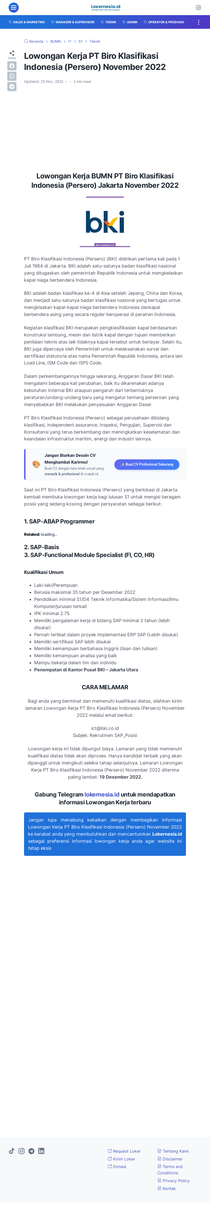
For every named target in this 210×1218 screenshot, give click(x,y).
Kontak (166, 1188)
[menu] (14, 8)
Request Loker (124, 1151)
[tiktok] (12, 1151)
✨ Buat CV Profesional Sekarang (146, 464)
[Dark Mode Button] (198, 8)
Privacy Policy (173, 1180)
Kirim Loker (121, 1158)
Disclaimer (170, 1158)
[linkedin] (41, 1151)
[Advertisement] (105, 126)
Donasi (117, 1166)
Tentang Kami (173, 1151)
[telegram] (11, 86)
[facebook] (11, 65)
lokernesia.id (102, 794)
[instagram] (21, 1151)
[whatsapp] (11, 76)
